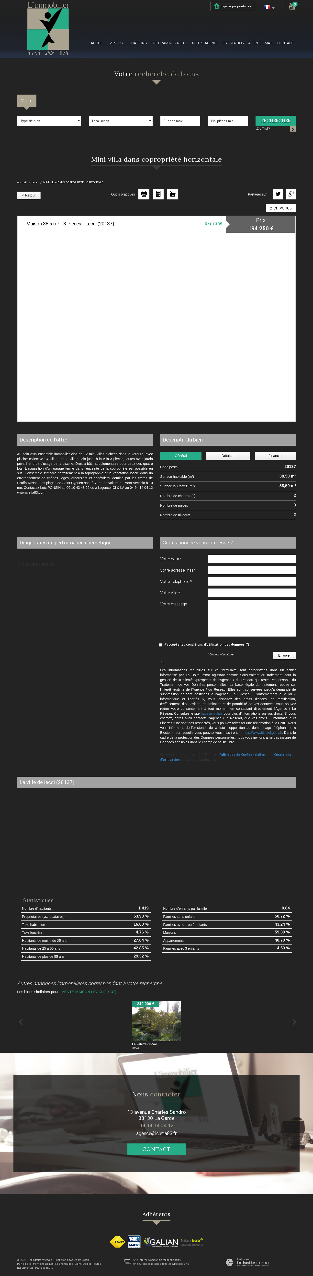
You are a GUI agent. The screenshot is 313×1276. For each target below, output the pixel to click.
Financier (275, 456)
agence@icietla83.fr (156, 1133)
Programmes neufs (169, 43)
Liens (78, 1263)
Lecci (35, 182)
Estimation (233, 43)
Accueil (98, 43)
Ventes (116, 43)
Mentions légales (43, 1263)
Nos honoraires (64, 1263)
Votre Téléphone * (176, 581)
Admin (87, 1263)
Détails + (228, 456)
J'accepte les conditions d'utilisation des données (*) (207, 644)
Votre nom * (171, 558)
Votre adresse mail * (178, 570)
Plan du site (24, 1263)
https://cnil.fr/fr (211, 713)
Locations (137, 43)
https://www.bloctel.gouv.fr (262, 733)
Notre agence (205, 43)
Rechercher (276, 120)
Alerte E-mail (260, 43)
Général (181, 456)
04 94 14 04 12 (156, 1126)
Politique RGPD (44, 1267)
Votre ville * (170, 592)
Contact (285, 43)
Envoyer (284, 655)
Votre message (173, 603)
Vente (27, 100)
